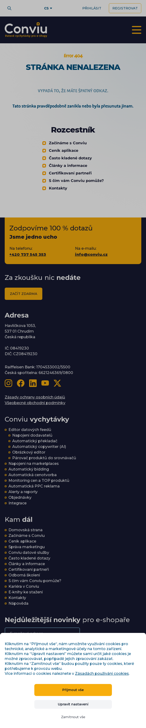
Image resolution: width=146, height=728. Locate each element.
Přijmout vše (73, 690)
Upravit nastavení (73, 704)
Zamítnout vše (73, 717)
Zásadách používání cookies (102, 673)
